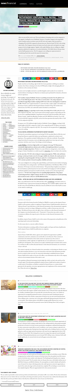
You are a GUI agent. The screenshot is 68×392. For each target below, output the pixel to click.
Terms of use (34, 268)
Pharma (10, 135)
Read (20, 307)
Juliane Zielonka (41, 55)
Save (34, 384)
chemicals (5, 132)
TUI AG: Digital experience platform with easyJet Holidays (38, 69)
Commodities (11, 125)
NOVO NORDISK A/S (6, 157)
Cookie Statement (38, 390)
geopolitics (11, 126)
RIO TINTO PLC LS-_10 (7, 161)
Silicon (4, 128)
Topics (31, 4)
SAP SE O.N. (5, 165)
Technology (5, 129)
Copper (4, 137)
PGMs (9, 136)
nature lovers (63, 127)
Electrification (6, 139)
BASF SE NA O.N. (6, 152)
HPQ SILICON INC (6, 149)
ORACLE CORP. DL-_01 (7, 167)
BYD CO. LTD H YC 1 (6, 150)
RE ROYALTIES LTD (6, 176)
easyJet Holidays (22, 145)
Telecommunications (7, 140)
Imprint (27, 390)
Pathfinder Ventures (23, 110)
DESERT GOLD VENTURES (7, 164)
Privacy (31, 390)
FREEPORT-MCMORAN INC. (8, 163)
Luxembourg (51, 181)
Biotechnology (6, 133)
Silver (4, 125)
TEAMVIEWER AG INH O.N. (8, 172)
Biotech (4, 135)
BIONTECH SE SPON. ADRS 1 (8, 156)
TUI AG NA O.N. (5, 174)
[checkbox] (1, 381)
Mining (4, 124)
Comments (23, 4)
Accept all (11, 384)
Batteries (11, 128)
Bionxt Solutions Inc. (7, 171)
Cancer (4, 136)
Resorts (54, 123)
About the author (5, 118)
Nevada (4, 126)
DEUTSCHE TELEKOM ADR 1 (8, 168)
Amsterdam (47, 151)
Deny (57, 384)
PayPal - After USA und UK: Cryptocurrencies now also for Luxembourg (42, 71)
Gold (9, 124)
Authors (39, 4)
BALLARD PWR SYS (6, 175)
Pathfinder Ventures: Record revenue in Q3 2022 (36, 67)
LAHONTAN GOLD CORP (7, 148)
